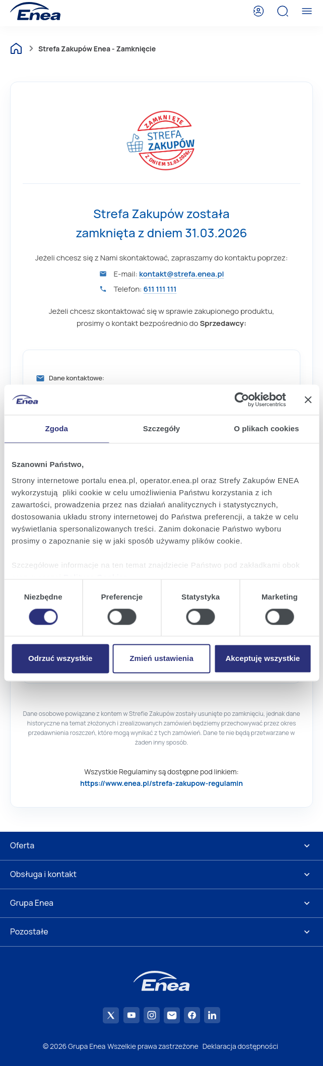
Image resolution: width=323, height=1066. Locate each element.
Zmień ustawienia (161, 658)
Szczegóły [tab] (161, 428)
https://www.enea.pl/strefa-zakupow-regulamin (161, 783)
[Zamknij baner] (307, 399)
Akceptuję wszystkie (262, 658)
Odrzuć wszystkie (60, 658)
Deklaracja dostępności (240, 1046)
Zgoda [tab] (56, 428)
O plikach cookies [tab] (266, 428)
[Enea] (35, 11)
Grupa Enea (31, 902)
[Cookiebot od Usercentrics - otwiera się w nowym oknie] (242, 399)
